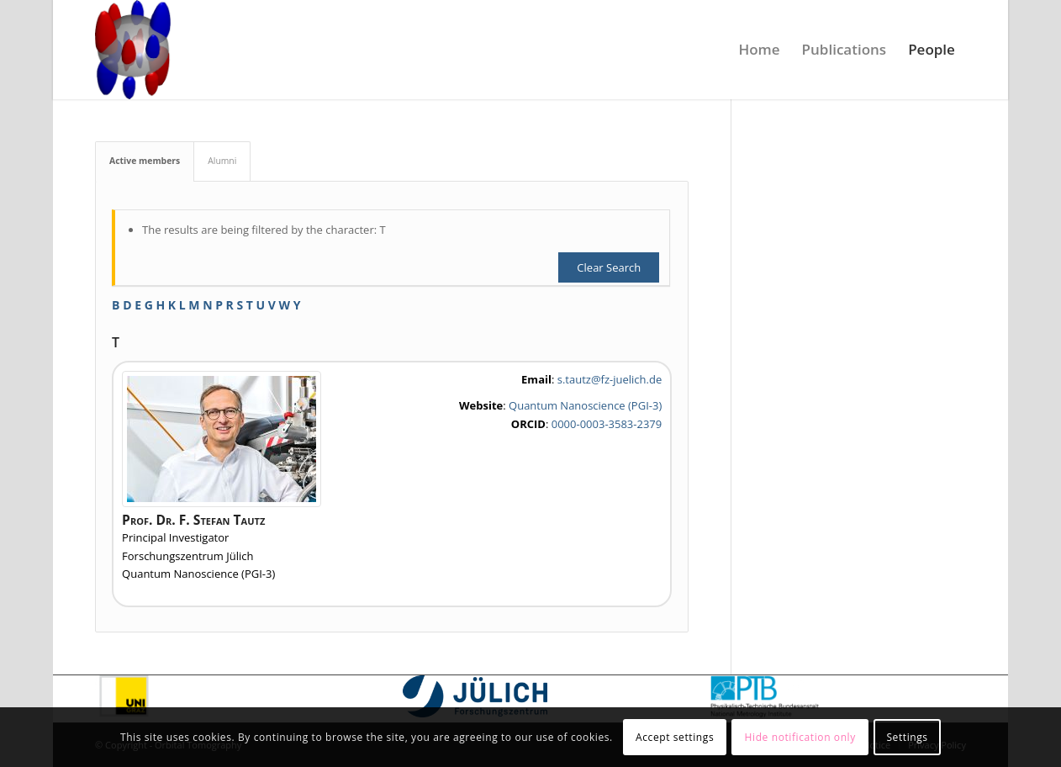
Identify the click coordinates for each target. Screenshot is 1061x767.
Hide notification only (800, 737)
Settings (906, 737)
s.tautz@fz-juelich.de (609, 379)
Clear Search (609, 267)
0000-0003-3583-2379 (607, 423)
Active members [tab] (144, 161)
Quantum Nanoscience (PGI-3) (585, 405)
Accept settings (675, 737)
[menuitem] (758, 49)
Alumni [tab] (222, 161)
